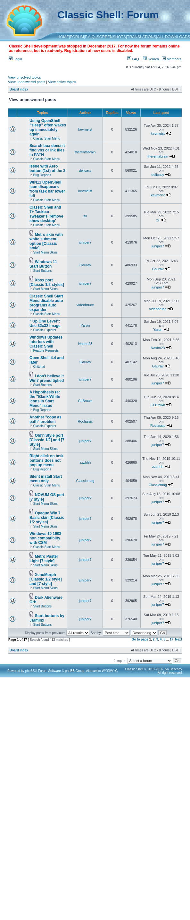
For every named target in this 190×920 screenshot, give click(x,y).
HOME (63, 37)
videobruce (85, 305)
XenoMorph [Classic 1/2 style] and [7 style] (45, 579)
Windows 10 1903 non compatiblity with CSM (45, 538)
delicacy (85, 170)
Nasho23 (85, 344)
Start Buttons (42, 270)
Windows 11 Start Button (43, 264)
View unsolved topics (24, 77)
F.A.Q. (90, 37)
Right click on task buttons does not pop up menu (46, 460)
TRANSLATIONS (141, 37)
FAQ (133, 59)
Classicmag (85, 481)
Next (178, 639)
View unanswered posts (26, 82)
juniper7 (85, 242)
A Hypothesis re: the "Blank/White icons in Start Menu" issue (44, 399)
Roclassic (85, 421)
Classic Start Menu (46, 138)
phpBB (30, 671)
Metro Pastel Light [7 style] (43, 558)
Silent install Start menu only (45, 478)
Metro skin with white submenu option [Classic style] (46, 241)
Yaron (85, 325)
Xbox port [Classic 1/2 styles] (46, 282)
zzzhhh (85, 462)
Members (171, 59)
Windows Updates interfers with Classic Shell (45, 341)
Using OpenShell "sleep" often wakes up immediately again (47, 127)
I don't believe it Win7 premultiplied (46, 378)
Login (15, 59)
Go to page (140, 639)
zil (85, 216)
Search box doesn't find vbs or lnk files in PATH (47, 150)
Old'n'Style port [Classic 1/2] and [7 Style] (46, 440)
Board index (19, 89)
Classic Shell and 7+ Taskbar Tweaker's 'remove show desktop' (46, 214)
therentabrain (85, 152)
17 (171, 639)
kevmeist (85, 129)
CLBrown (85, 401)
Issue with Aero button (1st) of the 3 (47, 168)
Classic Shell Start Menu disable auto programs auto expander (46, 303)
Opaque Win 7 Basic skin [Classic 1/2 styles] (46, 517)
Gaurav (85, 265)
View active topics (62, 82)
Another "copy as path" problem (45, 419)
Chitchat (39, 366)
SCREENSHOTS (111, 37)
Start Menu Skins (45, 252)
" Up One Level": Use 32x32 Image (45, 323)
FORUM (77, 37)
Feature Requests (46, 350)
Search (151, 59)
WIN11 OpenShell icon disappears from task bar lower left (47, 189)
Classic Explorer (44, 330)
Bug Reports (42, 175)
